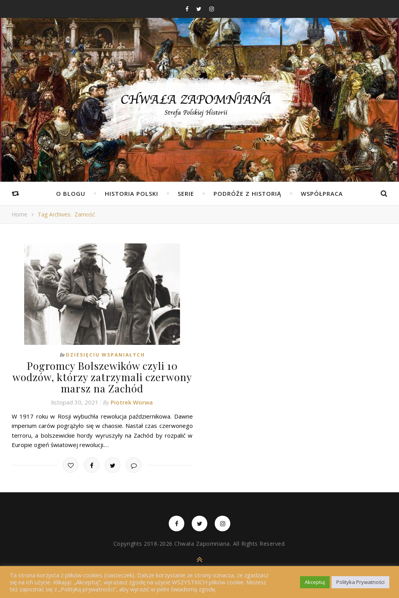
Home (19, 214)
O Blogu (70, 193)
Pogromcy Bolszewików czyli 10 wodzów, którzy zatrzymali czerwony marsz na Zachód (102, 377)
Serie (186, 193)
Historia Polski (131, 193)
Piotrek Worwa (132, 402)
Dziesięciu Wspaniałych (105, 354)
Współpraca (322, 193)
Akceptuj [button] (315, 582)
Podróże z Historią (247, 193)
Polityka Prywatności (360, 582)
